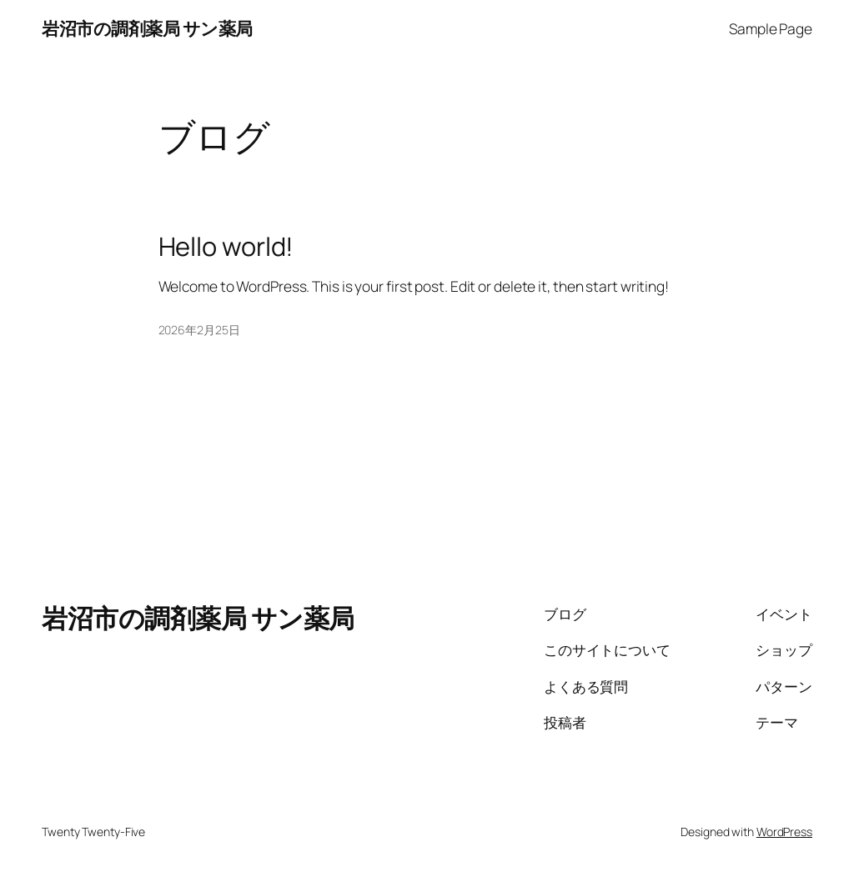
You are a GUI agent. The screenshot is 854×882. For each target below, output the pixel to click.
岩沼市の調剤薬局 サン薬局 (147, 28)
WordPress (784, 831)
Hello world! (226, 246)
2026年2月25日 (199, 330)
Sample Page (770, 28)
